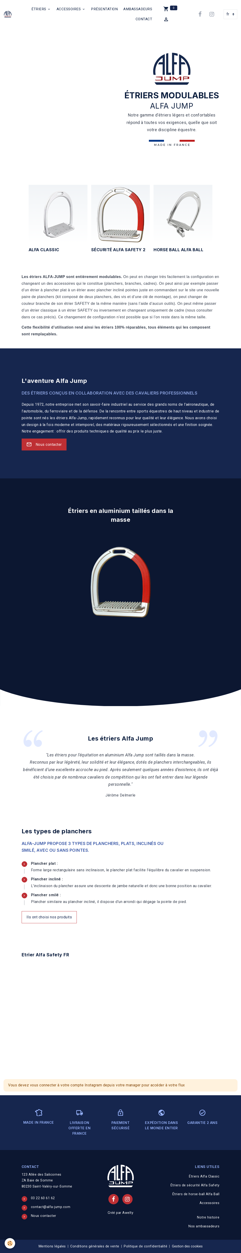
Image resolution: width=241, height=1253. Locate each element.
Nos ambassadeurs (203, 1226)
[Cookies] (10, 1243)
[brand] (8, 14)
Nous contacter (44, 444)
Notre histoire (208, 1217)
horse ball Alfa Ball (178, 249)
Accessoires (69, 9)
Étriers (39, 9)
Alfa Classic (44, 249)
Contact (144, 19)
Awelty (127, 1213)
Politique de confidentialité (145, 1246)
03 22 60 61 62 (43, 1198)
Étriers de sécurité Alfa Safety (195, 1185)
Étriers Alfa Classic (204, 1176)
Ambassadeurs (137, 9)
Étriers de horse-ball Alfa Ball (196, 1194)
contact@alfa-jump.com (50, 1207)
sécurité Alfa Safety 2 (118, 249)
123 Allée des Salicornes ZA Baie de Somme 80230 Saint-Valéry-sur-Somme (47, 1181)
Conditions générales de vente (94, 1246)
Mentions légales (52, 1246)
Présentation (104, 9)
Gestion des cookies (187, 1246)
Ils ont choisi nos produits (49, 917)
